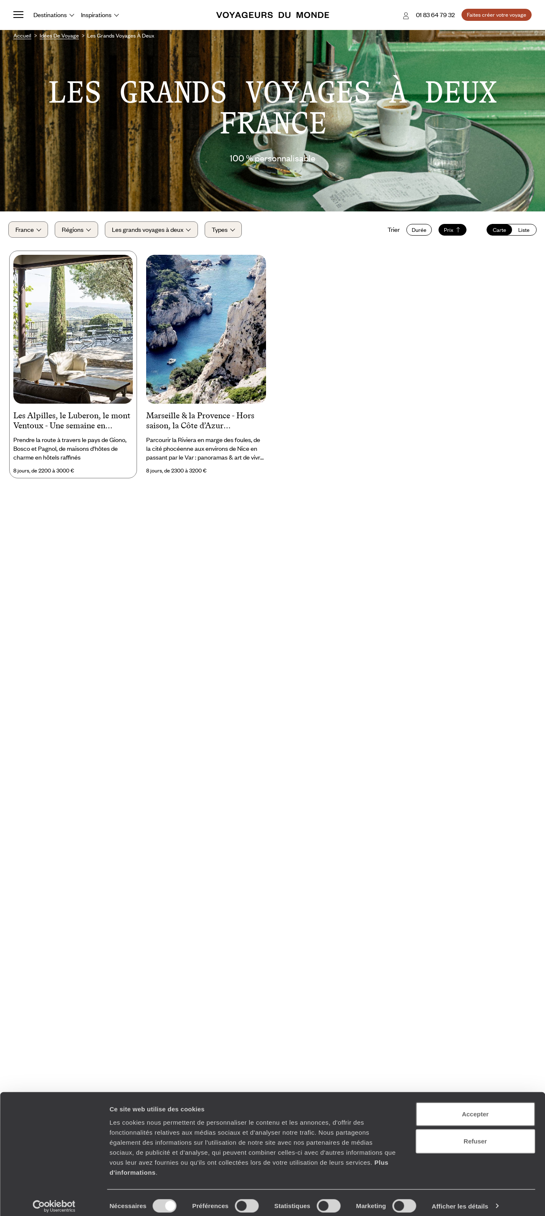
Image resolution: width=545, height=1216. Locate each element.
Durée (414, 232)
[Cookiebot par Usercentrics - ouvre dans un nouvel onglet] (54, 1199)
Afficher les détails (460, 1199)
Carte (494, 232)
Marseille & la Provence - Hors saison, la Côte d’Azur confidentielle (200, 428)
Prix (447, 232)
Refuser (475, 1134)
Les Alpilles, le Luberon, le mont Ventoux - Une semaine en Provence (71, 428)
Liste (519, 232)
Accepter (475, 1107)
